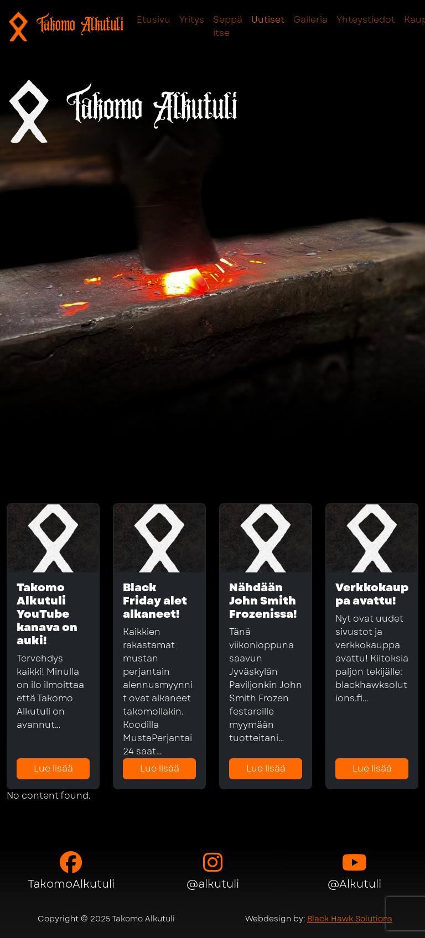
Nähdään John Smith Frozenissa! (263, 601)
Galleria (310, 19)
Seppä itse (227, 26)
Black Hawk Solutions (349, 918)
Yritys (191, 19)
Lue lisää (53, 768)
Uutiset (267, 19)
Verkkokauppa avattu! (371, 594)
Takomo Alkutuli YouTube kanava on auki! (47, 614)
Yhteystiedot (365, 19)
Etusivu (153, 19)
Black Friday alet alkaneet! (155, 601)
